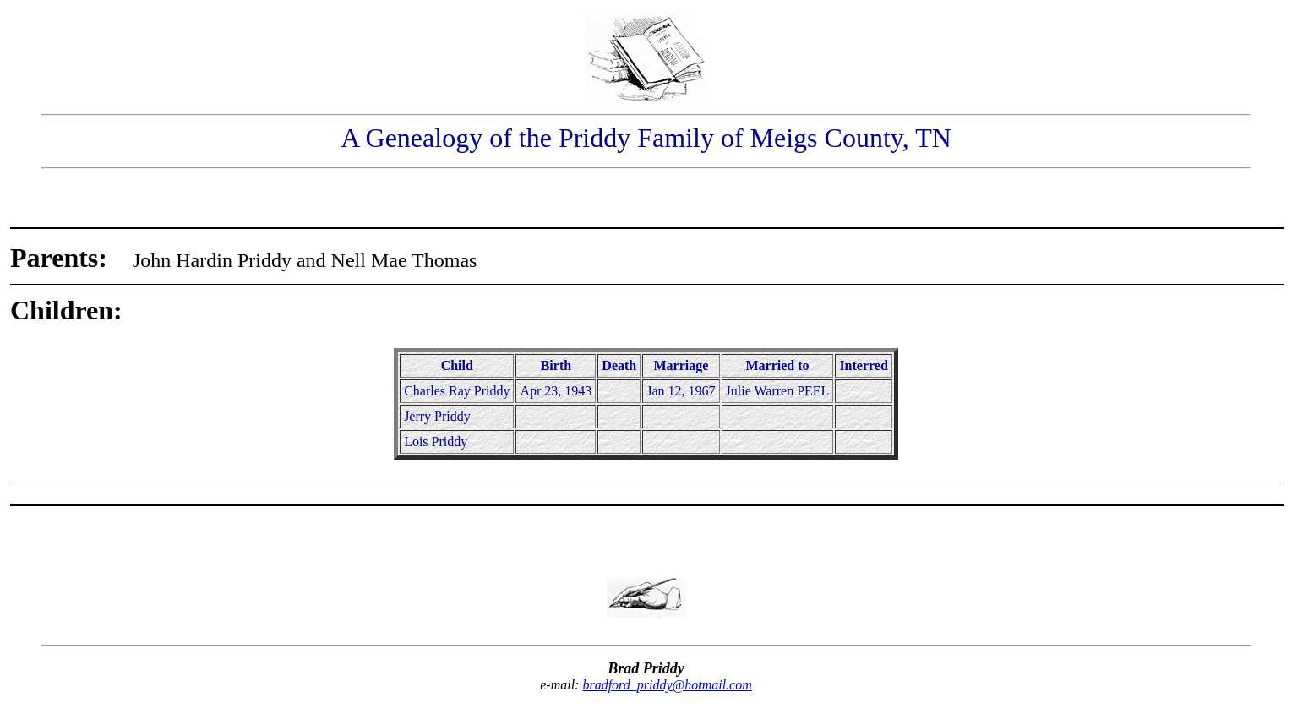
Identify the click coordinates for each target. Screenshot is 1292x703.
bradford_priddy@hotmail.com (666, 685)
